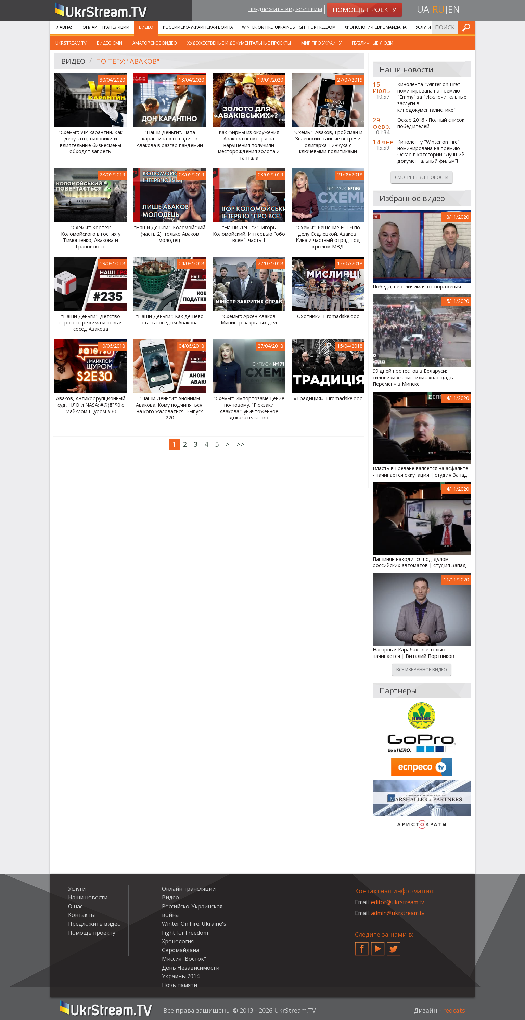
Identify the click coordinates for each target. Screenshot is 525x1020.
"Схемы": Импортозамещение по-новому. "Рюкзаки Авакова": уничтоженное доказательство (249, 408)
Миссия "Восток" (184, 958)
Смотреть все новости (421, 177)
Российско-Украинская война (198, 27)
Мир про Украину (321, 43)
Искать (467, 27)
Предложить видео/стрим (285, 9)
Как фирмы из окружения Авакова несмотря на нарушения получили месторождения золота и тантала (249, 145)
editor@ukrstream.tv (397, 902)
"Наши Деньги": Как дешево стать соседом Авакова (170, 319)
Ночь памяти (179, 985)
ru (438, 9)
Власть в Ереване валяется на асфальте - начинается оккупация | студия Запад (420, 471)
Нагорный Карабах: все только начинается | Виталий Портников (413, 653)
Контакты (81, 915)
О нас (75, 906)
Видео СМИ (109, 43)
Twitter (393, 946)
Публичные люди (372, 43)
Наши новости (87, 897)
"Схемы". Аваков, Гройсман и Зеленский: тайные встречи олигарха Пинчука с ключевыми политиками (327, 142)
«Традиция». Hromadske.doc (328, 398)
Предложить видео (94, 923)
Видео (146, 27)
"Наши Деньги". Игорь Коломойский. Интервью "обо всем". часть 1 (249, 233)
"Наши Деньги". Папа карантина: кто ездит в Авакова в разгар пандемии (170, 138)
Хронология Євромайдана (376, 27)
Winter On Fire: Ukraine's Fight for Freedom (289, 27)
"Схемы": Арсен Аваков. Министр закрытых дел (249, 319)
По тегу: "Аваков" (127, 61)
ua (423, 9)
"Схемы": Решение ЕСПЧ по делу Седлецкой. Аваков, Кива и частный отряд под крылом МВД (328, 237)
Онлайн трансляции (105, 27)
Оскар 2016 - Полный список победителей (430, 123)
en (454, 9)
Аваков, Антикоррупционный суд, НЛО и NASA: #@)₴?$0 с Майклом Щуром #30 (90, 404)
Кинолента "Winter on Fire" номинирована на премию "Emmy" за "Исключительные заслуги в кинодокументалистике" (431, 97)
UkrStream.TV (71, 43)
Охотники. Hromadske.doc (328, 316)
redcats (454, 1010)
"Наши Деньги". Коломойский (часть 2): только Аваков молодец (169, 233)
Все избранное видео (421, 669)
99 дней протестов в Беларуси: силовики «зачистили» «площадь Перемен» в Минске (413, 377)
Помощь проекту (91, 932)
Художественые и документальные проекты (239, 43)
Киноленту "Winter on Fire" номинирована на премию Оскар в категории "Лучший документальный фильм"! (431, 151)
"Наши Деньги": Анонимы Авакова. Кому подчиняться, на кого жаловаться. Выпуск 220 (170, 408)
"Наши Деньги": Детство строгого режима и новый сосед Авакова (90, 322)
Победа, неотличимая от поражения (417, 287)
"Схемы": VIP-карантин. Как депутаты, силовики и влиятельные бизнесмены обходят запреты (91, 142)
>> (240, 444)
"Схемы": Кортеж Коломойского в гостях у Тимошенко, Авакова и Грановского (90, 237)
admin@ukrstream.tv (397, 913)
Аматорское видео (154, 43)
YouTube (378, 946)
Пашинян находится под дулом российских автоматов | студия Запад (419, 562)
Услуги (423, 27)
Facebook (362, 946)
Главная (64, 27)
